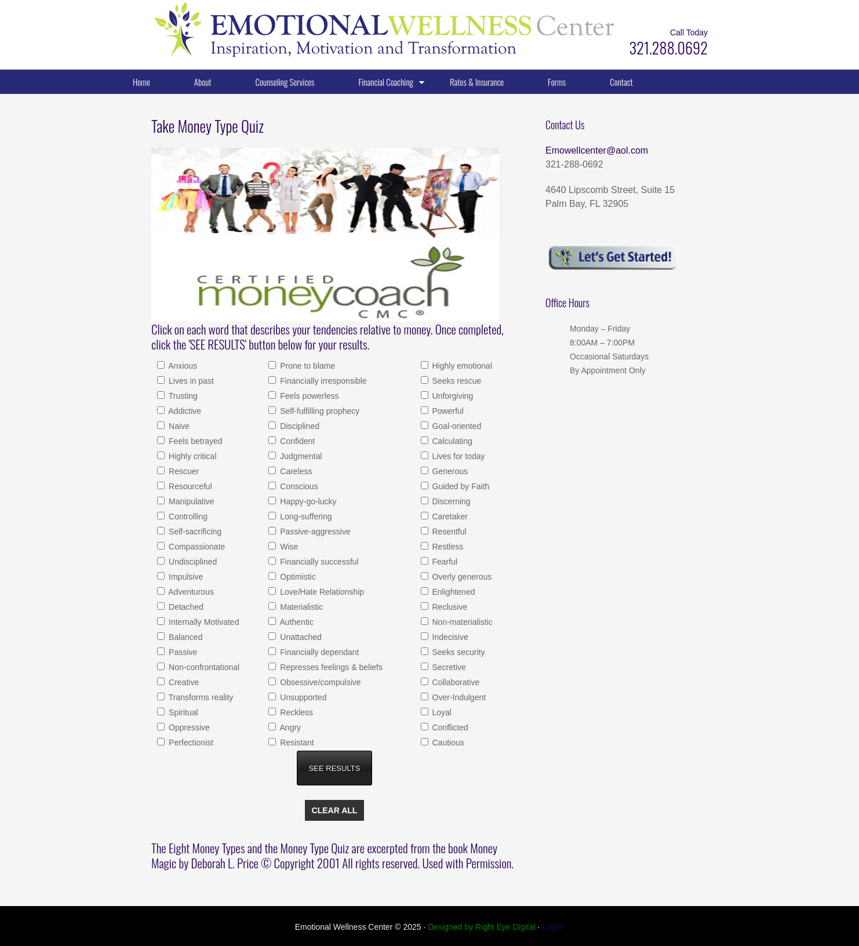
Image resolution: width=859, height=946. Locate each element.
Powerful (447, 411)
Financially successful (318, 561)
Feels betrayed (194, 441)
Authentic (296, 622)
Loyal (441, 712)
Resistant (296, 742)
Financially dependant (318, 652)
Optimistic (296, 576)
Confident (296, 441)
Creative (182, 682)
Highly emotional (461, 365)
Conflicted (449, 727)
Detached (184, 607)
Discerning (450, 501)
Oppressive (188, 727)
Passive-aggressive (314, 531)
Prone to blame (306, 365)
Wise (288, 546)
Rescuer (182, 471)
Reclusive (449, 607)
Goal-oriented (456, 426)
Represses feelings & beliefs (330, 667)
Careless (295, 471)
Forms (557, 81)
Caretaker (449, 516)
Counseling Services (285, 81)
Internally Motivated (202, 622)
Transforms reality (199, 697)
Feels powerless (308, 396)
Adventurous (190, 591)
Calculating (451, 441)
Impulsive (184, 576)
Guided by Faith (460, 486)
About (203, 81)
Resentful (448, 531)
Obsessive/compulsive (319, 682)
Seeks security (457, 652)
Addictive (183, 411)
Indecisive (449, 637)
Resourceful (189, 486)
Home (141, 81)
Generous (449, 471)
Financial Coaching (382, 84)
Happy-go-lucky (307, 501)
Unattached (300, 637)
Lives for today (457, 456)
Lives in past (190, 380)
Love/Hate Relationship (321, 591)
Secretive (448, 667)
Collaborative (455, 682)
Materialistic (300, 607)
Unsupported (302, 697)
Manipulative (190, 501)
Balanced (184, 637)
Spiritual (182, 712)
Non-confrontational (202, 667)
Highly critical (191, 456)
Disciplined (298, 426)
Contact (621, 81)
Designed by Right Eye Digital (482, 927)
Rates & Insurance (477, 81)
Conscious (298, 486)
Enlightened (452, 591)
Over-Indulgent (458, 697)
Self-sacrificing (193, 531)
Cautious (447, 742)
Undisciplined (191, 561)
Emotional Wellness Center (267, 29)
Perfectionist (189, 742)
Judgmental (300, 456)
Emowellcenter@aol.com (596, 150)
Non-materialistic (461, 622)
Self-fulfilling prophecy (318, 411)
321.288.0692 (668, 48)
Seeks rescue (456, 380)
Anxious (181, 365)
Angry (289, 727)
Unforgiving (452, 396)
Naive (178, 426)
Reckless (295, 712)
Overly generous (461, 576)
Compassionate (195, 546)
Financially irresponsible (322, 380)
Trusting (182, 396)
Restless (447, 546)
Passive (181, 652)
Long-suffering (305, 516)
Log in (553, 927)
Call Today (689, 32)
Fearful (443, 561)
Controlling (187, 516)
